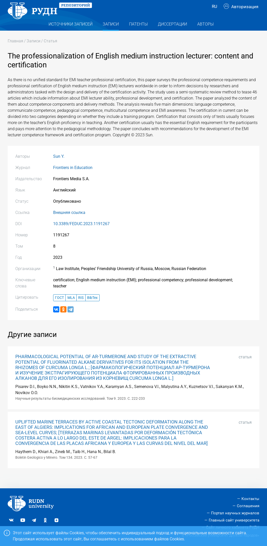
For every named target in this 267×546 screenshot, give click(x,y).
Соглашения (248, 506)
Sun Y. (58, 166)
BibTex (92, 308)
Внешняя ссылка (69, 222)
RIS (81, 308)
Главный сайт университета (234, 520)
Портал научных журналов (235, 513)
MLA (71, 308)
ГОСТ (59, 308)
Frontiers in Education (72, 177)
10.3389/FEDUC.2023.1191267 (81, 234)
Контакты (250, 499)
